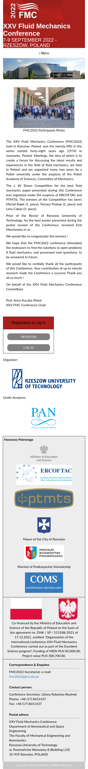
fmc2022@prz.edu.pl (24, 676)
